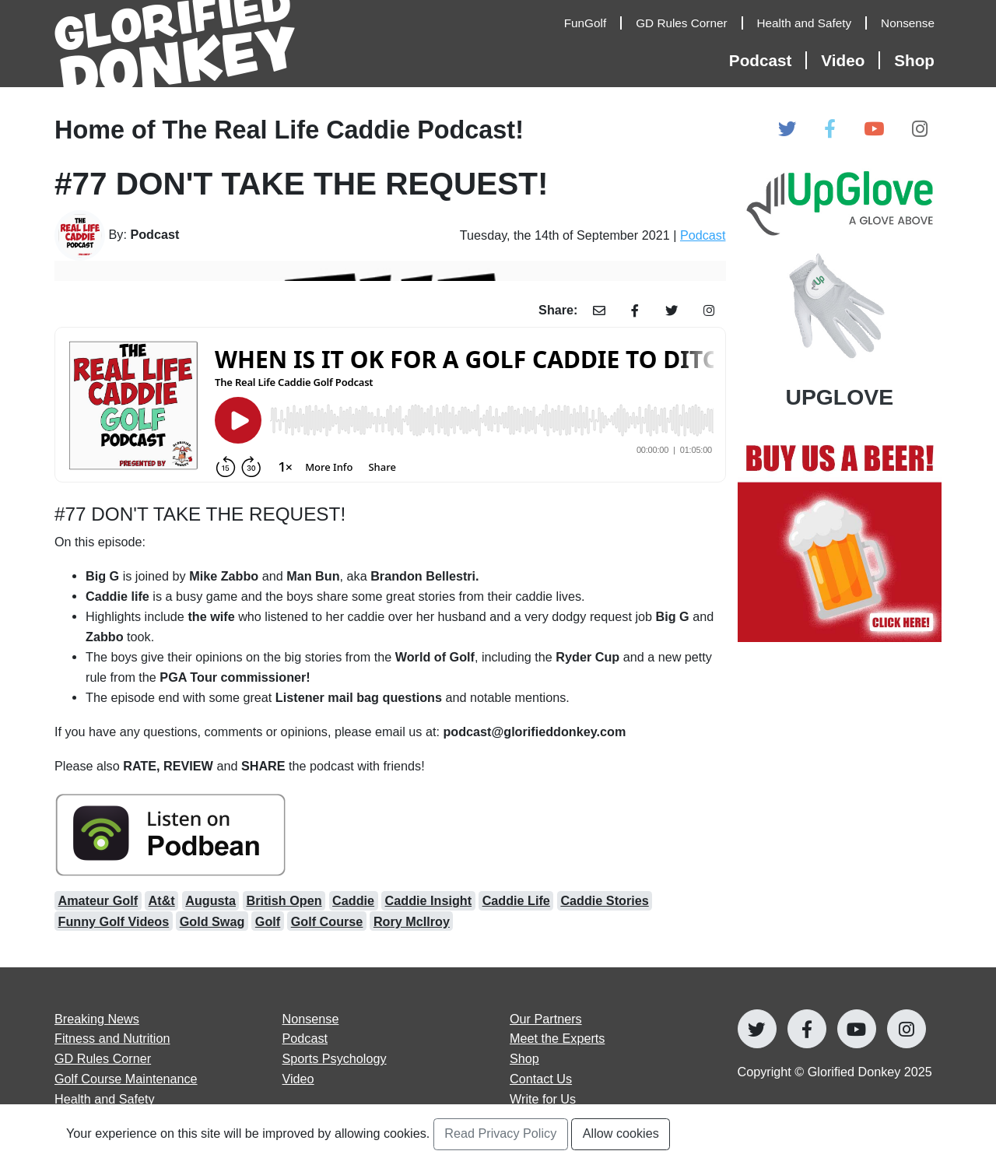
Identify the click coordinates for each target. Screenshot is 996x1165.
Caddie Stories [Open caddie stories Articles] (604, 900)
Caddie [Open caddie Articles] (353, 900)
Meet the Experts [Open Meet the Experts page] (557, 1038)
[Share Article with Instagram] (709, 311)
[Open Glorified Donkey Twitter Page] (787, 129)
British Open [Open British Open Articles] (283, 900)
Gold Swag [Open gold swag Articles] (212, 921)
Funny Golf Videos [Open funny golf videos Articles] (114, 921)
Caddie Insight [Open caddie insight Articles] (428, 900)
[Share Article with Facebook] (635, 311)
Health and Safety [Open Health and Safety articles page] (104, 1099)
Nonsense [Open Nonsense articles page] (310, 1019)
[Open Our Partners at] (840, 540)
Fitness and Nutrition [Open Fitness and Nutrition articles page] (112, 1038)
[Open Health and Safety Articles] (812, 23)
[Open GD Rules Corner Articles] (689, 23)
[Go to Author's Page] (158, 235)
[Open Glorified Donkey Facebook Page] (830, 129)
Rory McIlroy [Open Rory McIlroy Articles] (412, 921)
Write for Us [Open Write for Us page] (543, 1099)
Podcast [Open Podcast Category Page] (703, 235)
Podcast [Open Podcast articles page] (305, 1038)
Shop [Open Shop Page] (914, 60)
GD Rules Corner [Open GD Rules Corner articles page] (102, 1058)
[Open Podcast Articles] (768, 60)
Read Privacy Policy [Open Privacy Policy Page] (500, 1133)
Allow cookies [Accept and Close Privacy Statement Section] (621, 1133)
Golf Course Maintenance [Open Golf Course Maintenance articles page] (126, 1079)
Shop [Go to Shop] (524, 1058)
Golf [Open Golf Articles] (267, 921)
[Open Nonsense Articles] (911, 23)
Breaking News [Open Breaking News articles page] (96, 1019)
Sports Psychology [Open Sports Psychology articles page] (334, 1058)
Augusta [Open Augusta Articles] (210, 900)
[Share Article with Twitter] (671, 311)
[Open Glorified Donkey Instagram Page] (920, 129)
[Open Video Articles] (850, 60)
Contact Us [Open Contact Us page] (541, 1079)
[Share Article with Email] (598, 311)
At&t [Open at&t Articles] (162, 900)
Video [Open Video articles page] (298, 1079)
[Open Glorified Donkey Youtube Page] (874, 129)
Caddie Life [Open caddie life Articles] (516, 900)
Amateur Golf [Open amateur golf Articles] (98, 900)
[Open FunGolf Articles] (593, 23)
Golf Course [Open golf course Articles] (327, 921)
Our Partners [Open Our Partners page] (546, 1019)
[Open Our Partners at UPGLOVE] (840, 287)
